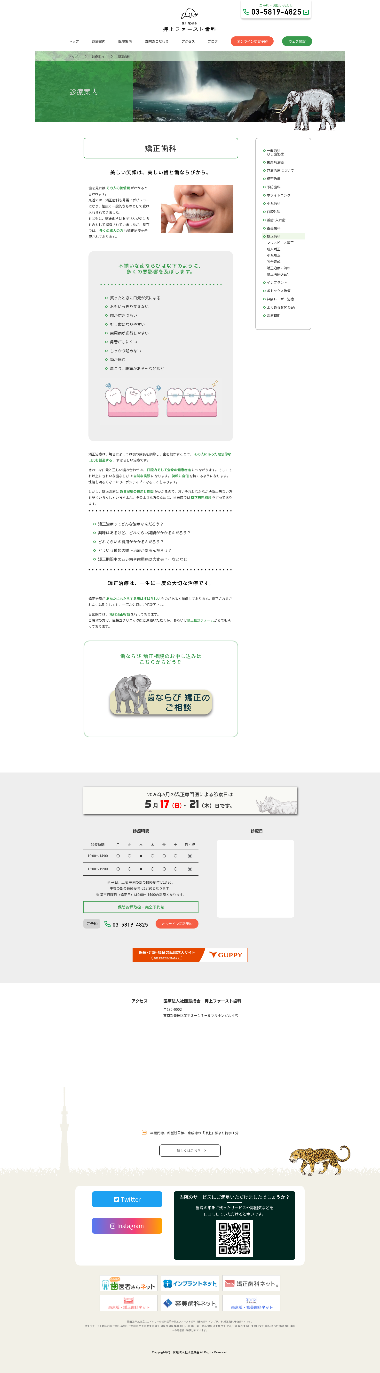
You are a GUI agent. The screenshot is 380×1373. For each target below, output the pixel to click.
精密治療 (273, 178)
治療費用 (273, 315)
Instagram (127, 1225)
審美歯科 (273, 228)
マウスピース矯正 (280, 242)
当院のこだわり (157, 41)
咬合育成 (273, 261)
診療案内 (98, 41)
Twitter (127, 1199)
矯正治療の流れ (279, 267)
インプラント (277, 282)
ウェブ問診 (297, 41)
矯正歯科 (273, 236)
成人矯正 (273, 249)
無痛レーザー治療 (280, 298)
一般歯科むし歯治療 (275, 152)
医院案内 (125, 41)
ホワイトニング (279, 195)
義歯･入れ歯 (276, 219)
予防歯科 (273, 186)
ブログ (213, 41)
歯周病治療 (275, 162)
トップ (74, 41)
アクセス (188, 41)
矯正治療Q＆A (277, 274)
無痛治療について (280, 170)
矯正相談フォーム (200, 620)
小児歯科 (273, 203)
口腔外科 (273, 211)
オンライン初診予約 (252, 41)
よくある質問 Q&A (281, 307)
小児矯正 (273, 255)
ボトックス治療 (279, 290)
